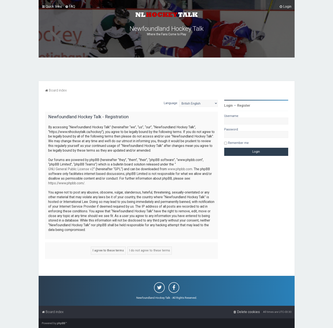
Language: (171, 103)
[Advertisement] (166, 69)
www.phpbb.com (180, 169)
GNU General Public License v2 (71, 169)
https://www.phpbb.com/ (66, 183)
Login (228, 106)
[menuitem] (70, 7)
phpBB (61, 323)
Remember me (238, 143)
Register (243, 106)
